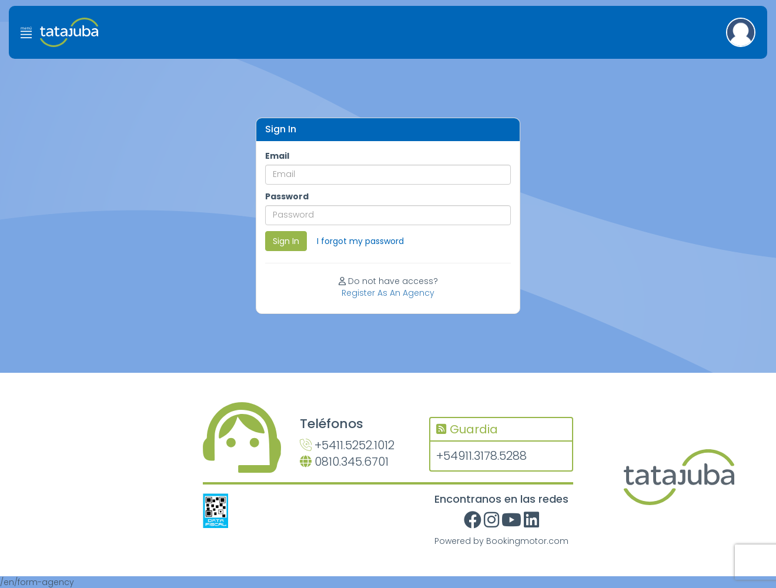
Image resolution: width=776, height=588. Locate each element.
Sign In (286, 241)
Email (277, 156)
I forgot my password (360, 241)
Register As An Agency (388, 293)
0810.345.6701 (344, 461)
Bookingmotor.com (527, 541)
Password (287, 196)
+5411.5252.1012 (347, 445)
